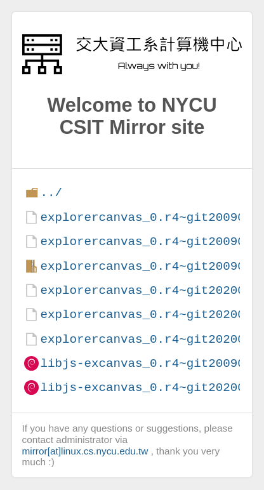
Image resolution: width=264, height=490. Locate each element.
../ (51, 192)
